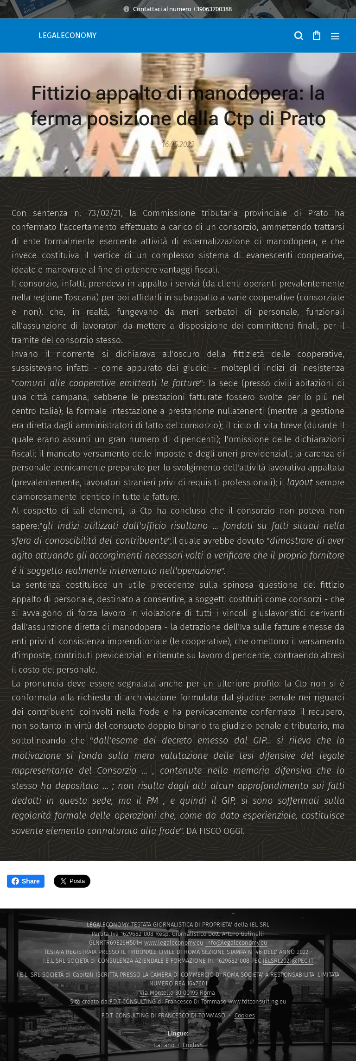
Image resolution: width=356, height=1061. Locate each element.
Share (26, 881)
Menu (335, 36)
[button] (298, 35)
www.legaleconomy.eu (173, 942)
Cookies (245, 1015)
